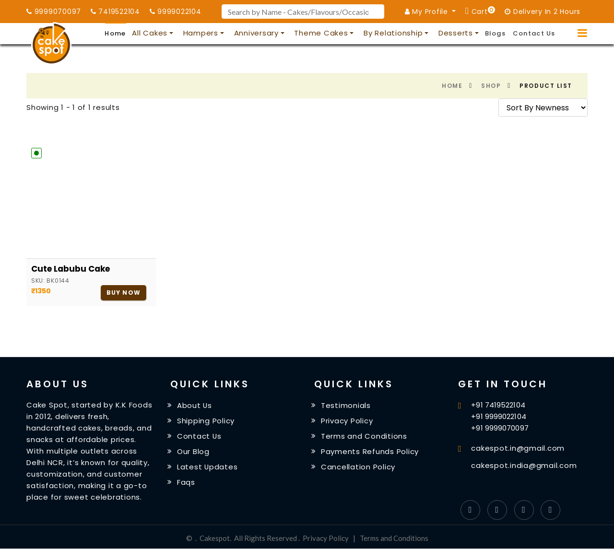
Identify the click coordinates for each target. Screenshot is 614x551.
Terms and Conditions (364, 436)
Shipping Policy (206, 421)
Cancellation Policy (358, 467)
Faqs (186, 482)
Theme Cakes (321, 33)
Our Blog (193, 451)
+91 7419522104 (498, 405)
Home (115, 33)
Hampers (200, 33)
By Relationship (393, 33)
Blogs (495, 33)
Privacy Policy (347, 421)
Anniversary (256, 33)
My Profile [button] (427, 11)
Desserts (455, 33)
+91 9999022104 (498, 416)
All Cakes (149, 33)
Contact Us (534, 33)
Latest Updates (207, 467)
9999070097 (53, 11)
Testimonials (346, 405)
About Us (195, 405)
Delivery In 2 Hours (542, 11)
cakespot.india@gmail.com (524, 465)
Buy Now (123, 292)
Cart (482, 10)
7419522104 (115, 11)
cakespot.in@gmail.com (518, 448)
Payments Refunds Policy (370, 451)
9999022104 (175, 11)
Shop (491, 86)
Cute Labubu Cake (70, 269)
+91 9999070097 (499, 428)
